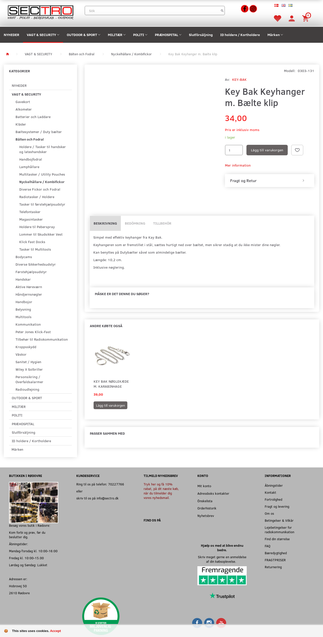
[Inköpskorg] (306, 18)
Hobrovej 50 (18, 586)
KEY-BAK (239, 79)
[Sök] (222, 10)
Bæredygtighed (276, 553)
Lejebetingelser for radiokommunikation (279, 529)
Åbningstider (274, 485)
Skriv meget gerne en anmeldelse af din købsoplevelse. (222, 559)
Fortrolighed (273, 499)
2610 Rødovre (19, 593)
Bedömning (135, 223)
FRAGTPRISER (275, 560)
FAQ (267, 546)
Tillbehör (162, 223)
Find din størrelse (277, 539)
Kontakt (270, 492)
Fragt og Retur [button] (243, 180)
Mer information (238, 165)
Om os (269, 513)
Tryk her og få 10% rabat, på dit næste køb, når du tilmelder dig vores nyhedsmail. (161, 491)
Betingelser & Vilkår (279, 520)
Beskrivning (105, 223)
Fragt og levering (277, 506)
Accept (55, 631)
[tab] (269, 180)
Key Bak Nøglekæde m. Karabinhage (111, 384)
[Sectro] (40, 12)
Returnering (273, 567)
